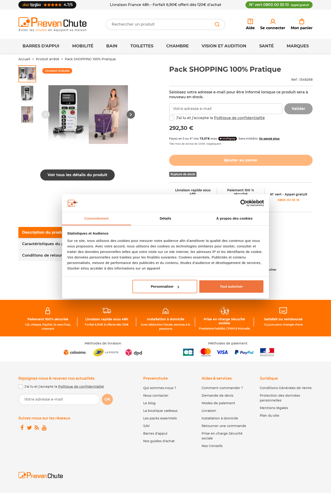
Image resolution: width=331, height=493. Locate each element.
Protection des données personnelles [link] (280, 397)
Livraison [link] (209, 411)
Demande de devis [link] (217, 395)
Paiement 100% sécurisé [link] (48, 319)
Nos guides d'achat (159, 441)
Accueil (24, 59)
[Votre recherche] (165, 24)
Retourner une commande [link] (224, 426)
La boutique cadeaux (160, 411)
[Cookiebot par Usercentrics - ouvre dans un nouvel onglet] (244, 203)
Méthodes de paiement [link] (228, 343)
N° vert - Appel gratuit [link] (288, 194)
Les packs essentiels (160, 418)
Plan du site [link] (269, 415)
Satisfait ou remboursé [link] (283, 319)
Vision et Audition (224, 46)
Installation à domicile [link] (165, 319)
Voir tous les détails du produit (77, 175)
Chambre (177, 46)
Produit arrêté (47, 59)
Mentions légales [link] (274, 408)
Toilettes (141, 46)
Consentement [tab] (96, 218)
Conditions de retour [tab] (42, 255)
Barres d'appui (41, 46)
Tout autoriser (231, 286)
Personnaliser (165, 286)
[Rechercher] (217, 24)
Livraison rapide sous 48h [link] (193, 192)
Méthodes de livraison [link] (103, 343)
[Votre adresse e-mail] (59, 399)
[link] (272, 24)
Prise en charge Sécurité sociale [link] (224, 321)
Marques (298, 46)
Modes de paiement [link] (218, 403)
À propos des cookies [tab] (234, 218)
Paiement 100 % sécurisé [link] (240, 192)
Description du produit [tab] (44, 232)
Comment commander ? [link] (222, 388)
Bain (111, 46)
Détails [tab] (165, 218)
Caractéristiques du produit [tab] (49, 244)
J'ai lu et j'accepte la (220, 118)
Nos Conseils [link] (212, 446)
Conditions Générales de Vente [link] (286, 388)
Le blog (149, 403)
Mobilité (82, 46)
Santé (266, 46)
